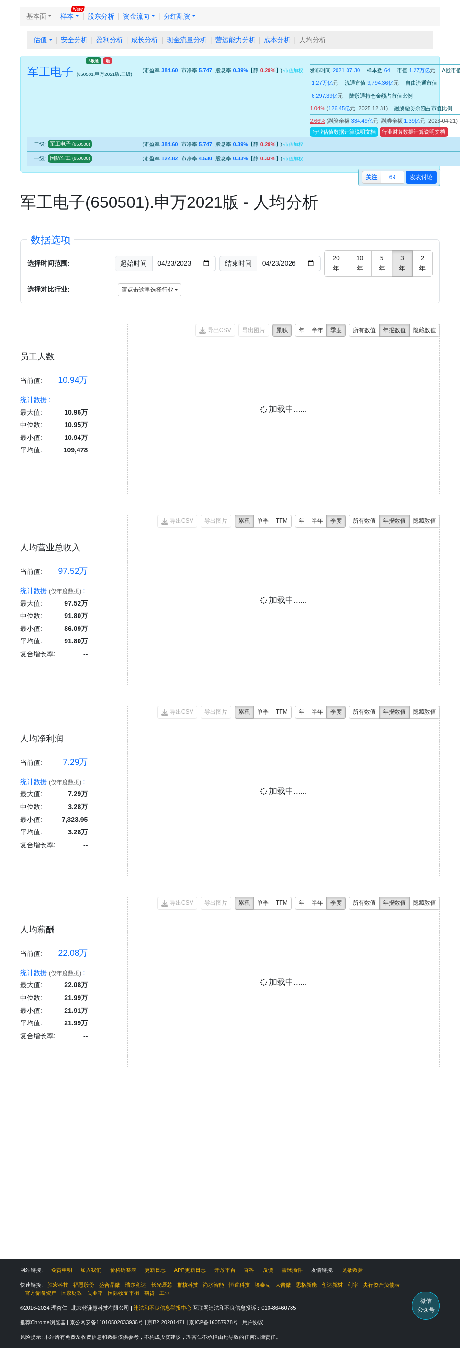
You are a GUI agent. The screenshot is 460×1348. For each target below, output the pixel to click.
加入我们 (90, 1270)
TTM (282, 520)
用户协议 (252, 1322)
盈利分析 (109, 40)
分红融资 (177, 16)
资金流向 (136, 16)
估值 (40, 40)
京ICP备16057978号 (214, 1322)
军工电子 (70, 143)
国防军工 (70, 158)
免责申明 (61, 1270)
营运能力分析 (235, 40)
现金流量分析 (187, 40)
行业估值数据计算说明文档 (344, 132)
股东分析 (101, 16)
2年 (422, 263)
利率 (353, 1285)
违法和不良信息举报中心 (162, 1308)
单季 (263, 520)
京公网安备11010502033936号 (107, 1322)
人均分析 (312, 40)
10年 (360, 263)
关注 (371, 177)
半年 (317, 330)
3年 (402, 263)
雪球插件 (292, 1270)
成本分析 (277, 40)
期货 (149, 1293)
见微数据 (352, 1270)
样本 (67, 16)
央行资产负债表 (381, 1285)
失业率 (95, 1293)
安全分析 (74, 40)
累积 (282, 330)
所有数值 (364, 330)
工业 (164, 1293)
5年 (382, 263)
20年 (336, 263)
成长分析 (144, 40)
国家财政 (71, 1293)
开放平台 (225, 1270)
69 (392, 177)
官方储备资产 (40, 1293)
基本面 (36, 16)
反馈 (268, 1270)
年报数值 (394, 330)
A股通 (93, 60)
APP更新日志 (190, 1270)
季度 (336, 330)
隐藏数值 (424, 330)
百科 (249, 1270)
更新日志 (155, 1270)
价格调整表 (123, 1270)
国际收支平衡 (123, 1293)
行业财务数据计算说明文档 (413, 132)
